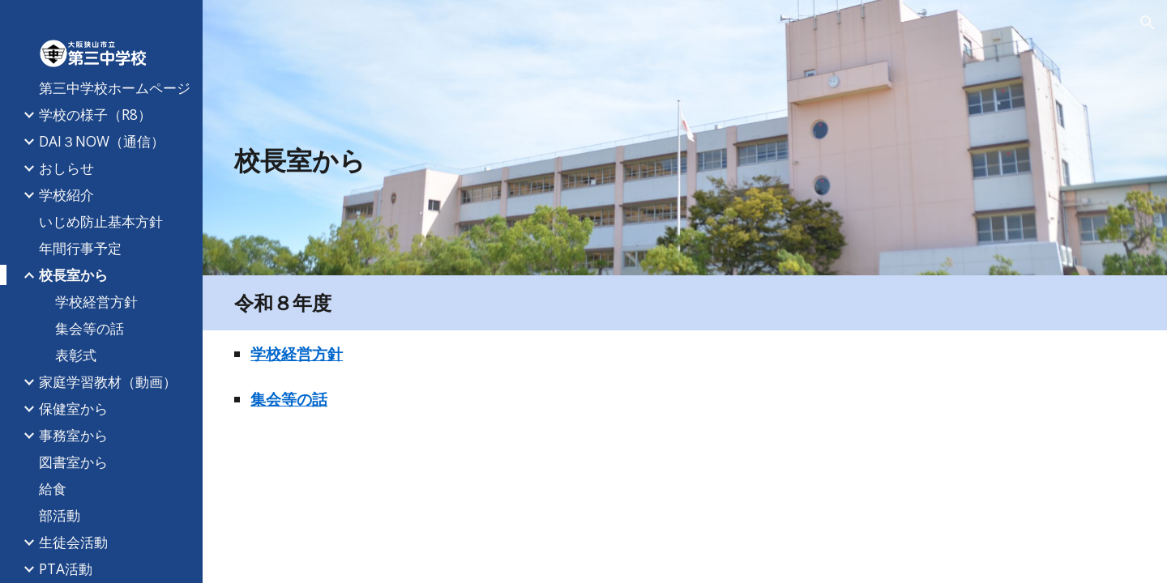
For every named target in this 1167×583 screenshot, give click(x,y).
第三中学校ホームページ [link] (114, 87)
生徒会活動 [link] (73, 541)
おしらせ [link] (66, 167)
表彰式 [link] (75, 354)
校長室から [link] (73, 274)
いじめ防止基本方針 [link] (101, 221)
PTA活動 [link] (65, 568)
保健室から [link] (73, 408)
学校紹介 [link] (66, 194)
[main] (607, 160)
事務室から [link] (73, 435)
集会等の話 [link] (89, 328)
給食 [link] (52, 488)
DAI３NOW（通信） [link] (102, 141)
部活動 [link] (59, 515)
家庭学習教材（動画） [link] (108, 381)
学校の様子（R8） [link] (95, 114)
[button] (1147, 22)
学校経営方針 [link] (96, 301)
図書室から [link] (73, 461)
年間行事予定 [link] (80, 247)
